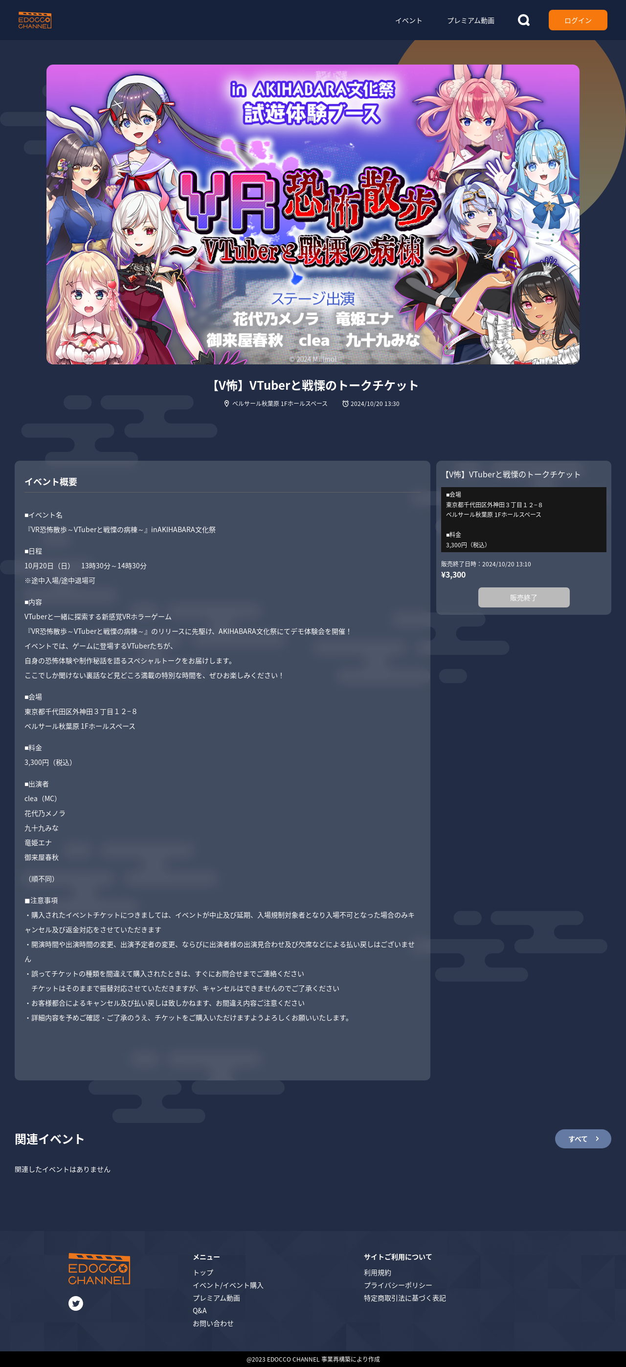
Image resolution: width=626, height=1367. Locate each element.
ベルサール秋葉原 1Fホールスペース (280, 403)
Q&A (200, 1310)
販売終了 (523, 597)
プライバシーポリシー (398, 1285)
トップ (203, 1272)
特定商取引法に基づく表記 (405, 1297)
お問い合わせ (213, 1323)
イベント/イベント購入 (228, 1285)
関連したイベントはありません (63, 1168)
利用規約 (377, 1272)
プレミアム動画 (216, 1297)
